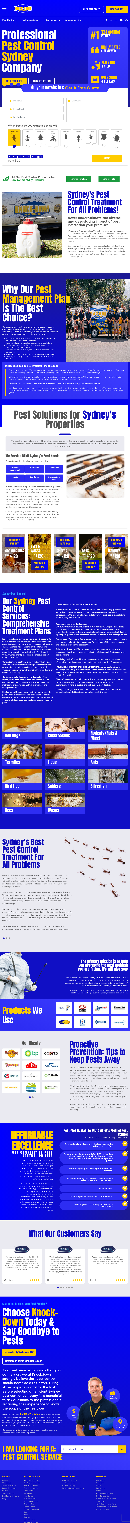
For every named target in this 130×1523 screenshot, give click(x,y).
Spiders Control (29, 1507)
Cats (25, 1512)
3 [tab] (18, 84)
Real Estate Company (10, 1496)
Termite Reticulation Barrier (106, 1507)
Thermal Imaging (68, 1486)
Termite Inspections (69, 1480)
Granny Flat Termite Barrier (106, 1499)
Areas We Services (9, 1486)
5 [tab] (69, 1287)
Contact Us (6, 1483)
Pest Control (10, 20)
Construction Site (75, 20)
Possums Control (30, 1499)
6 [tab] (72, 1287)
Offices (98, 1491)
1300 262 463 (117, 9)
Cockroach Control (31, 1488)
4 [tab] (66, 1287)
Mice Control (28, 1496)
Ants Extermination (31, 1480)
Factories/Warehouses (104, 1493)
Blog (4, 1499)
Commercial (52, 20)
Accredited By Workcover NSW (18, 1352)
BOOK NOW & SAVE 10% (14, 541)
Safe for (79, 179)
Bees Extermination (31, 1486)
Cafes (98, 1486)
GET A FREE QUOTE (91, 9)
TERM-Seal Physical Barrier (106, 1504)
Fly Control (28, 1493)
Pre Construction (102, 1509)
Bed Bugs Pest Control (32, 1483)
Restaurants (100, 1488)
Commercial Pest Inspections (73, 1488)
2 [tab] (11, 84)
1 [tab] (5, 84)
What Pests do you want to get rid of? (32, 125)
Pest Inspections (31, 20)
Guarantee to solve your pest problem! (23, 1361)
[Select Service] (93, 1449)
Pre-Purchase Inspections (71, 1483)
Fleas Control (28, 1491)
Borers (26, 1515)
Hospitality (100, 1483)
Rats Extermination (31, 1501)
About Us (5, 1480)
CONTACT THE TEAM (42, 81)
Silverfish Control (30, 1504)
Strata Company (8, 1493)
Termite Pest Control (31, 1509)
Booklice (27, 1517)
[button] (4, 8)
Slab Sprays (100, 1501)
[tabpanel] (37, 903)
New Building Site (103, 1496)
